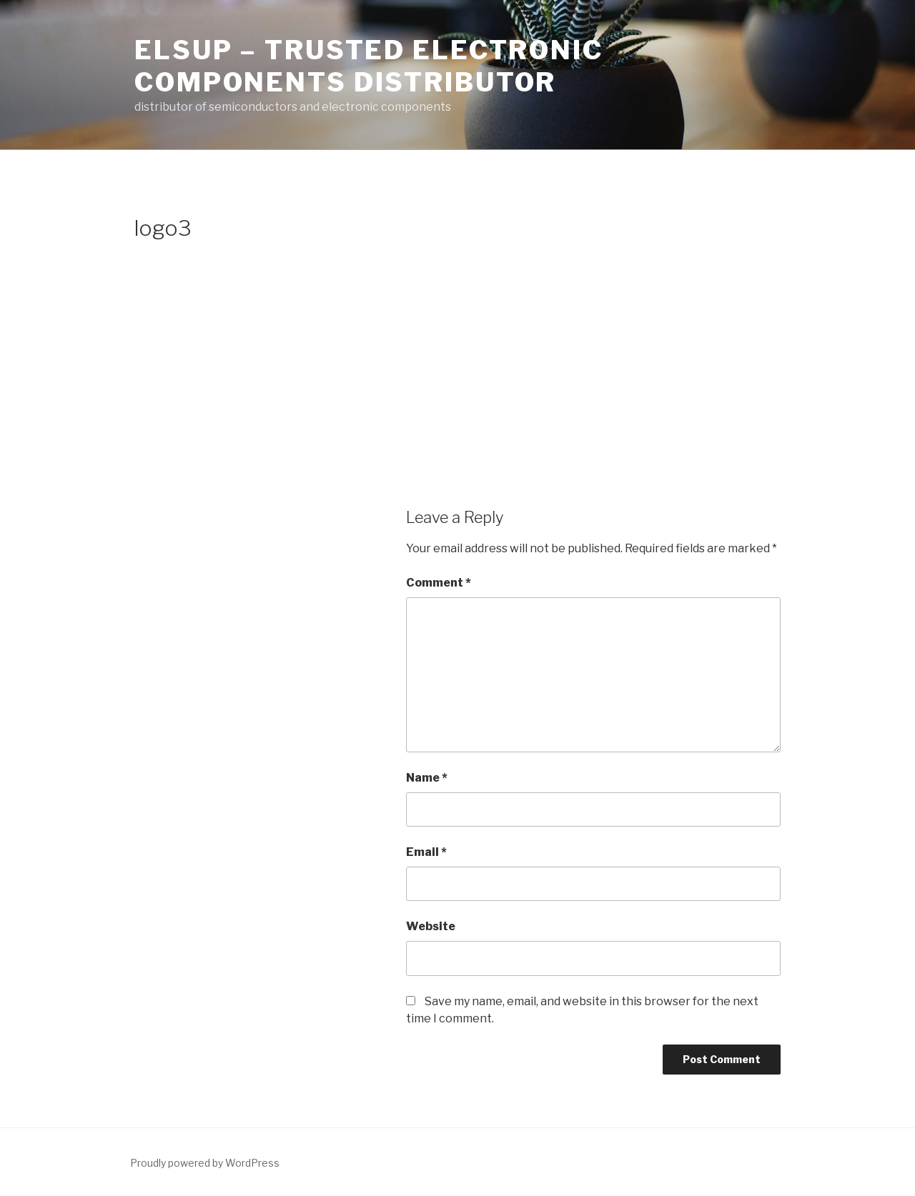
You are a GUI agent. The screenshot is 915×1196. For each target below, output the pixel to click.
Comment (438, 582)
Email (426, 852)
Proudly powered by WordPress (205, 1163)
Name (426, 777)
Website (430, 926)
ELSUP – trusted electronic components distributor (368, 66)
